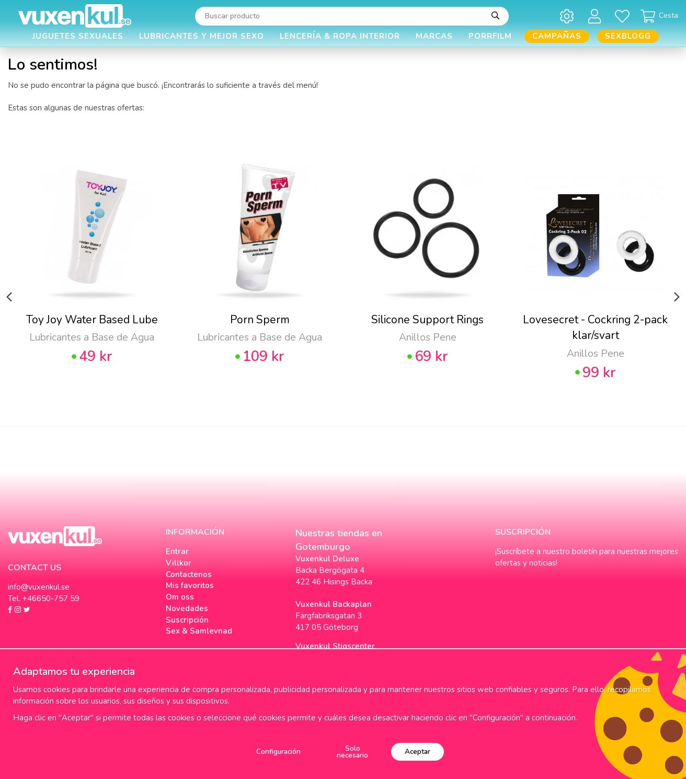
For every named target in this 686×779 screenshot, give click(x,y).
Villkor (178, 563)
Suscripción (187, 620)
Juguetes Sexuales (77, 36)
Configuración (278, 752)
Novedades (187, 608)
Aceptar (417, 752)
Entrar (177, 551)
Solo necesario (352, 752)
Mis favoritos (190, 585)
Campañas (556, 36)
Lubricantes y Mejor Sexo (201, 36)
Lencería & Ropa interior (340, 36)
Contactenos (189, 574)
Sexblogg (628, 36)
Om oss (180, 597)
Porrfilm (490, 36)
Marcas (434, 36)
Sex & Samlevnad (199, 631)
